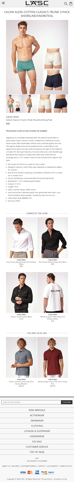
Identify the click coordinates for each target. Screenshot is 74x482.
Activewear (37, 415)
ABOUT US (6, 466)
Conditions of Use (60, 479)
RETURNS (15, 466)
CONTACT (42, 466)
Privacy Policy (47, 479)
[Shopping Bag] (70, 3)
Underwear (37, 436)
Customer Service (37, 446)
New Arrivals (37, 410)
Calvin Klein (12, 116)
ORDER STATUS (66, 466)
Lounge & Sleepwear (37, 431)
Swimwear (37, 420)
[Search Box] (65, 3)
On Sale (37, 441)
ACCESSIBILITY (52, 466)
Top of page (37, 452)
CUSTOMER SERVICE (28, 466)
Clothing (37, 425)
